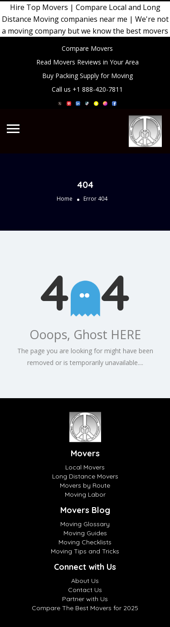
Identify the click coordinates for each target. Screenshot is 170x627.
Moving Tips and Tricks (85, 551)
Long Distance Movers (85, 476)
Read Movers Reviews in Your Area (87, 62)
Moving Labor (85, 494)
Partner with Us (85, 599)
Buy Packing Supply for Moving (87, 75)
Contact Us (85, 590)
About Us (85, 581)
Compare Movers (87, 48)
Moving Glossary (85, 524)
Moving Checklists (85, 542)
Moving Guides (85, 533)
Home (65, 198)
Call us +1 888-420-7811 (87, 89)
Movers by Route (85, 485)
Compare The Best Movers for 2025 (85, 608)
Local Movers (85, 467)
